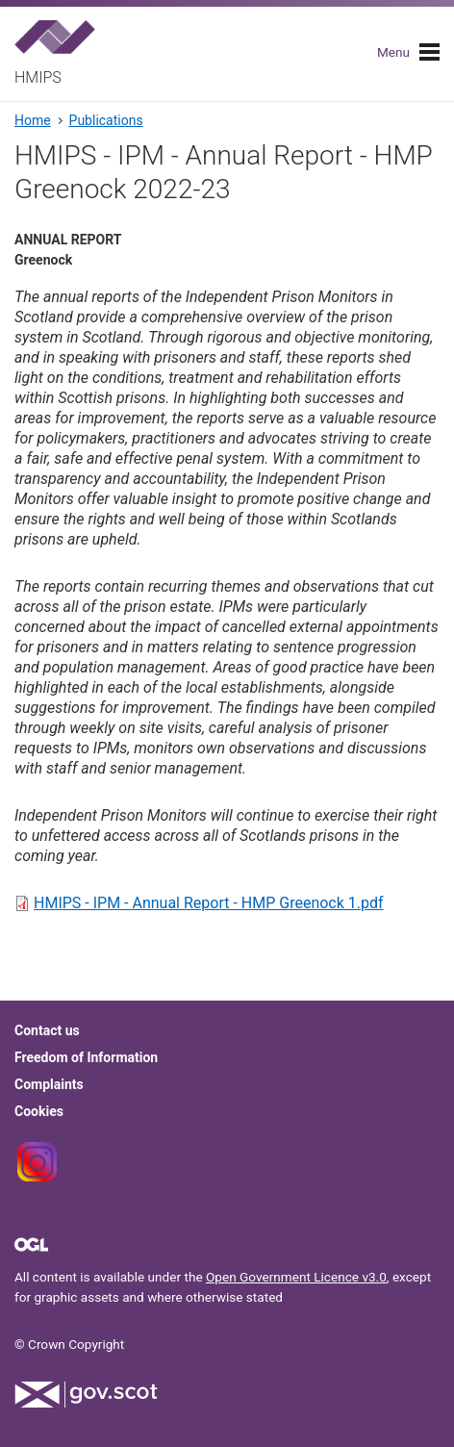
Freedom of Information (86, 1057)
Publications (106, 120)
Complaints (49, 1084)
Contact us (47, 1030)
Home (32, 120)
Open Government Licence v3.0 (296, 1276)
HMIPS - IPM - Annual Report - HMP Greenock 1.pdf (209, 903)
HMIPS (38, 77)
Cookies (38, 1111)
